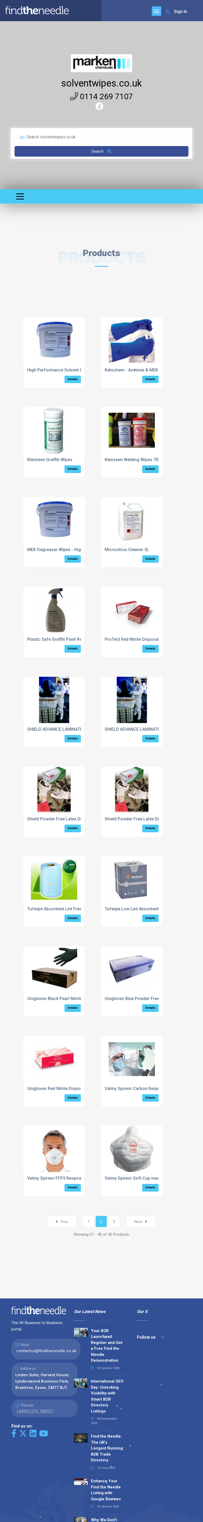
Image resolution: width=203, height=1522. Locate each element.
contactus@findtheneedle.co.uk (46, 1350)
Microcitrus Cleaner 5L (127, 549)
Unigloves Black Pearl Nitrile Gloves (61, 998)
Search (101, 151)
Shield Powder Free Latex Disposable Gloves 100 (74, 818)
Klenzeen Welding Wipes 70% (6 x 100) (142, 459)
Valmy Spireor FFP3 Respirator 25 (60, 1178)
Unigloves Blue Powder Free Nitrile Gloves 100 (150, 998)
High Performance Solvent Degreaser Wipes (70, 369)
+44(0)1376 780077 (35, 1411)
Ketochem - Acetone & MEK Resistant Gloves (148, 369)
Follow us (150, 1337)
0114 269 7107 (101, 96)
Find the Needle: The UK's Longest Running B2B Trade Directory (107, 1448)
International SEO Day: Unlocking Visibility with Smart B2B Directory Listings (107, 1396)
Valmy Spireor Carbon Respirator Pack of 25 (148, 1088)
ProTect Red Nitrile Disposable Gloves (141, 639)
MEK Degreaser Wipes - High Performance (68, 549)
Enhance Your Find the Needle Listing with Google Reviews (106, 1490)
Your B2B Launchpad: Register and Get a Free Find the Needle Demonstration (106, 1345)
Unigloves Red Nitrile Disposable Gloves (66, 1088)
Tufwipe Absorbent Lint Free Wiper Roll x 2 (68, 908)
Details (73, 379)
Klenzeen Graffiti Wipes (49, 459)
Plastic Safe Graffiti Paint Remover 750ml (67, 639)
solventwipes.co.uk (101, 83)
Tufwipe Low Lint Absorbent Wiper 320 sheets (149, 908)
